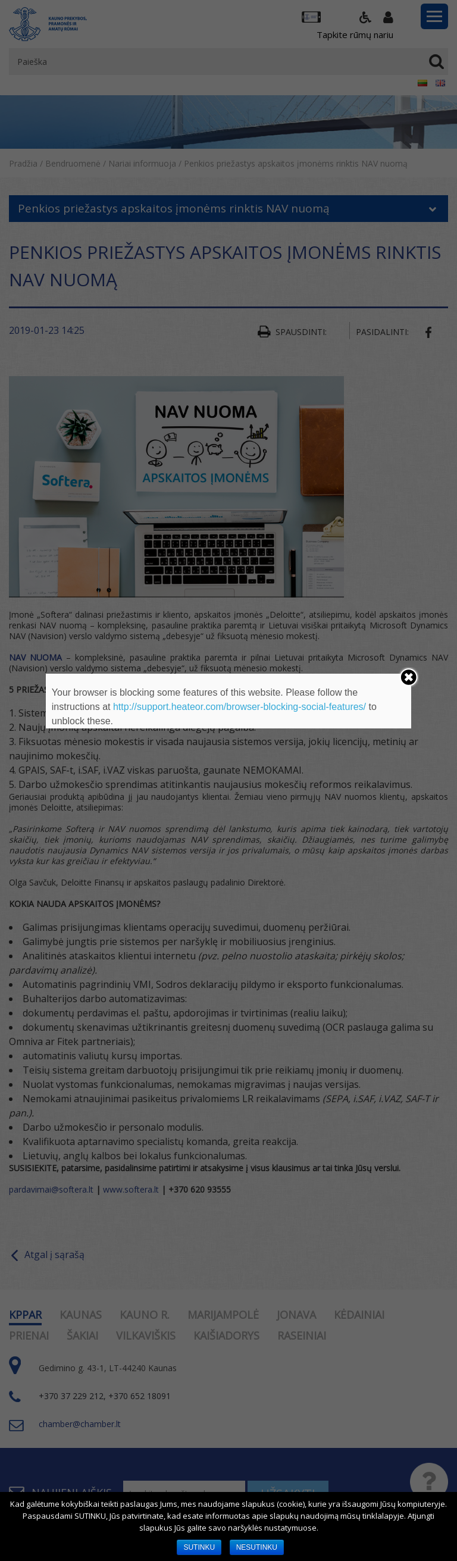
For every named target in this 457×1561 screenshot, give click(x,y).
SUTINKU (199, 1547)
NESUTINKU (256, 1547)
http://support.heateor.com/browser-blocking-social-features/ (239, 707)
